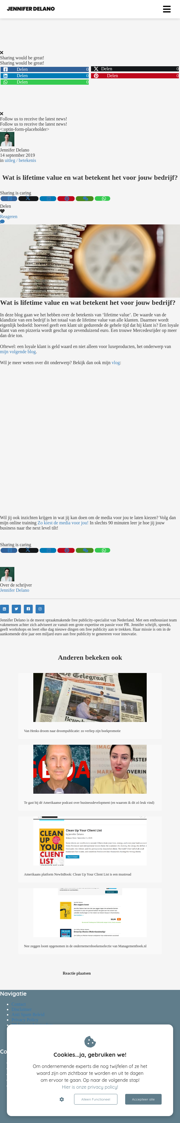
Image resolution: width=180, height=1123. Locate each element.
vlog (116, 362)
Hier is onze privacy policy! (90, 1087)
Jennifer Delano (14, 150)
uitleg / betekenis (20, 160)
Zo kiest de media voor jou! (63, 522)
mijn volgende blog (18, 351)
